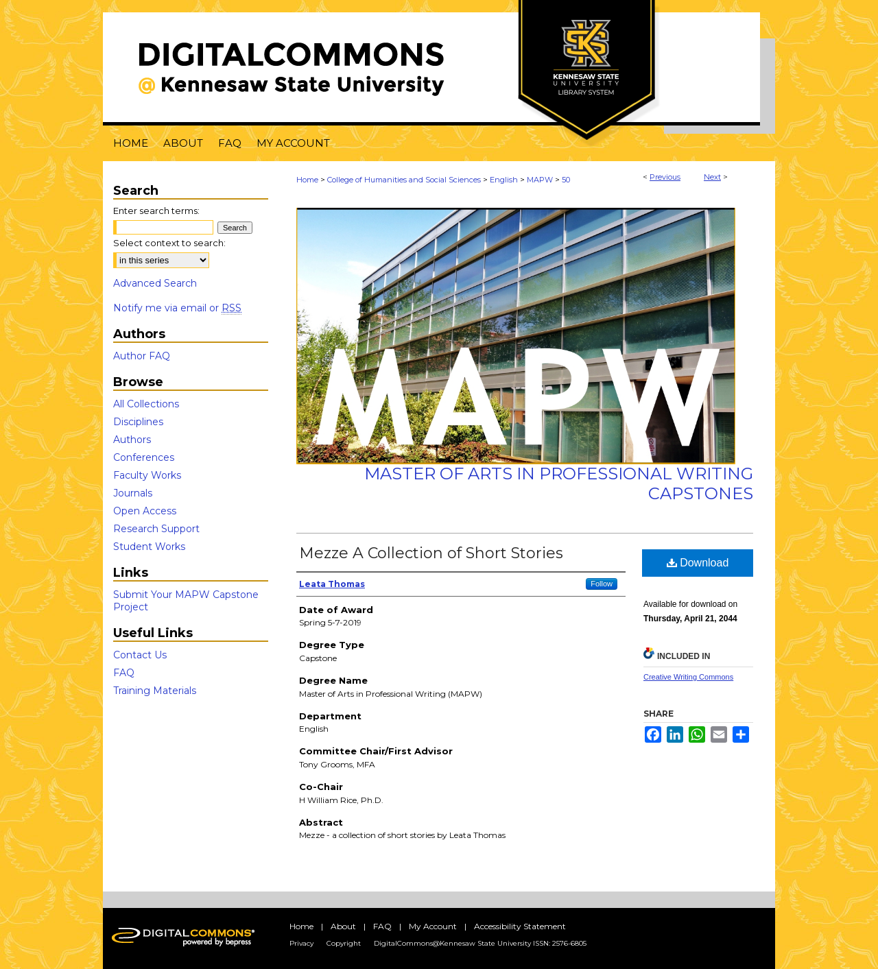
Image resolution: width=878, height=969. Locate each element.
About (343, 926)
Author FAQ (141, 356)
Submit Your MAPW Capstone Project (186, 600)
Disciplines (138, 422)
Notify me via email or (177, 308)
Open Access (144, 511)
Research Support (156, 529)
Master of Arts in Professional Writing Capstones (558, 483)
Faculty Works (147, 475)
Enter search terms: (156, 210)
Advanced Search (155, 283)
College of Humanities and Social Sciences (404, 179)
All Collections (146, 404)
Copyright (344, 943)
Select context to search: (169, 242)
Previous (665, 177)
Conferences (143, 457)
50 (566, 179)
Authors (132, 439)
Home (307, 179)
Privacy (301, 943)
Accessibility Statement (520, 926)
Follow (602, 583)
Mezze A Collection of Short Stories (431, 553)
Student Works (149, 546)
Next (712, 177)
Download (698, 563)
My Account (433, 926)
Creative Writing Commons (688, 677)
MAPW (540, 179)
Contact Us (140, 655)
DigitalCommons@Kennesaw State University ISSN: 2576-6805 (480, 943)
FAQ (123, 673)
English (504, 179)
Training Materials (154, 690)
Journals (132, 493)
